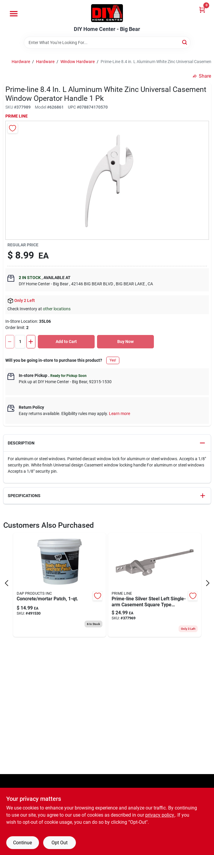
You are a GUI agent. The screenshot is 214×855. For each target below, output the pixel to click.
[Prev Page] (6, 583)
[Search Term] (107, 42)
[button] (107, 443)
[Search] (185, 42)
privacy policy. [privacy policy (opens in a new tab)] (160, 815)
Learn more (119, 413)
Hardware (21, 61)
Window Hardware (77, 61)
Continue (22, 842)
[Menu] (14, 14)
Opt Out (59, 842)
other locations (57, 308)
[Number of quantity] (20, 341)
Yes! (113, 360)
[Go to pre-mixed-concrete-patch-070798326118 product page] (59, 585)
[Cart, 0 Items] (202, 10)
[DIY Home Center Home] (107, 13)
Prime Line (16, 116)
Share (202, 76)
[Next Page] (208, 583)
